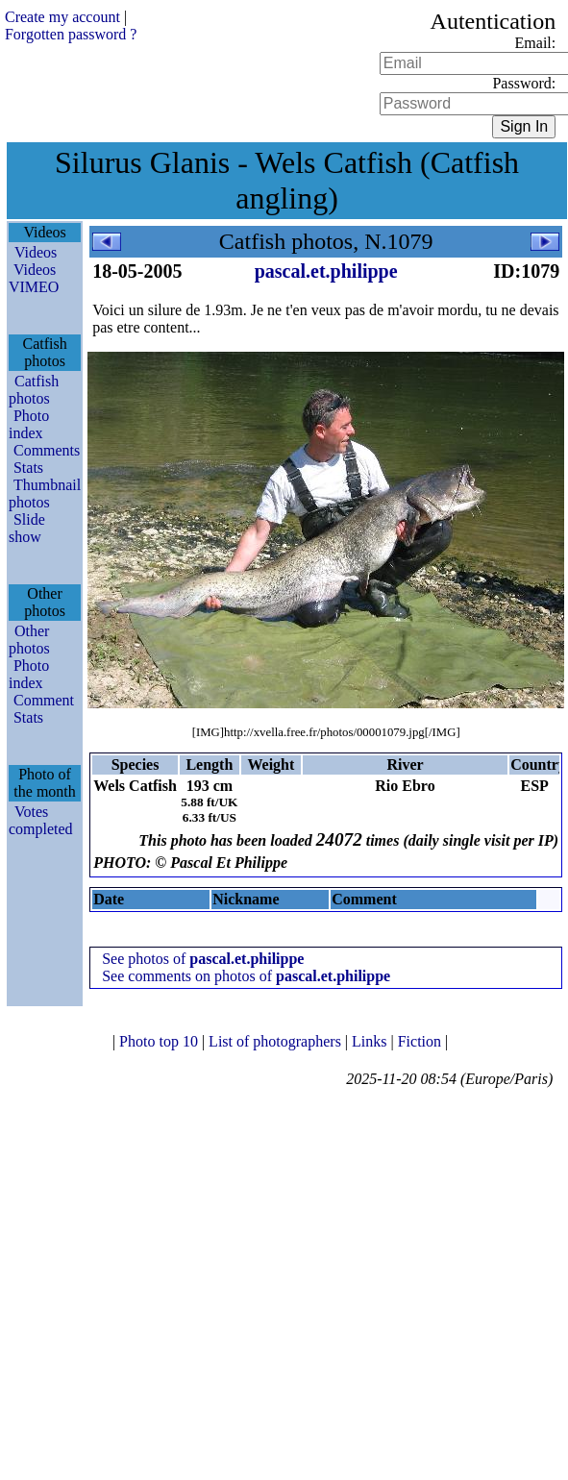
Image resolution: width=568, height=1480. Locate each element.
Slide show (27, 528)
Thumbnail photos (45, 493)
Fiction (421, 1041)
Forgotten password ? (70, 34)
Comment (43, 700)
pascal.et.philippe (326, 271)
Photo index (29, 424)
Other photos (29, 639)
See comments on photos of (246, 976)
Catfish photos (34, 390)
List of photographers (277, 1041)
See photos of (203, 958)
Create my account (62, 17)
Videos (35, 252)
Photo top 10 (160, 1041)
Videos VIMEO (34, 278)
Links (371, 1041)
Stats (28, 467)
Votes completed (41, 820)
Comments (46, 450)
